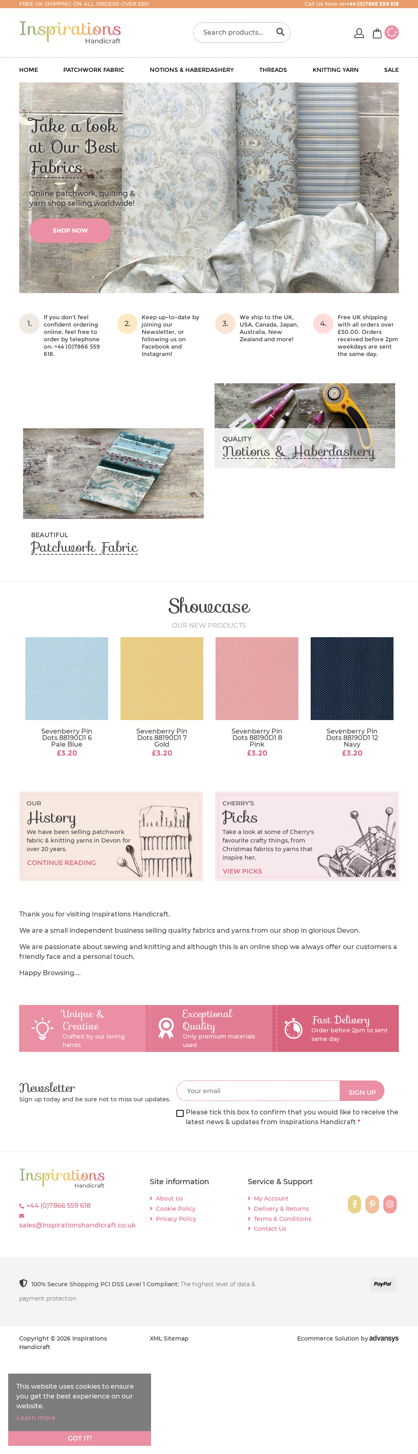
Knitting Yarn (336, 69)
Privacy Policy (176, 1219)
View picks (242, 871)
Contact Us (270, 1228)
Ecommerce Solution (328, 1338)
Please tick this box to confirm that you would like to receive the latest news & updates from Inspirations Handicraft (292, 1117)
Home (28, 69)
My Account (271, 1198)
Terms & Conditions (282, 1219)
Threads (273, 69)
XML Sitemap (169, 1338)
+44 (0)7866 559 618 (58, 1205)
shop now (70, 230)
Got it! (80, 1438)
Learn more (36, 1418)
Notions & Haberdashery (192, 69)
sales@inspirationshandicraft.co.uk (77, 1225)
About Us (169, 1198)
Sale (391, 69)
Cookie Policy (176, 1208)
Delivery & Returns (281, 1208)
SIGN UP (362, 1092)
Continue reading (61, 863)
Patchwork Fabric (93, 69)
